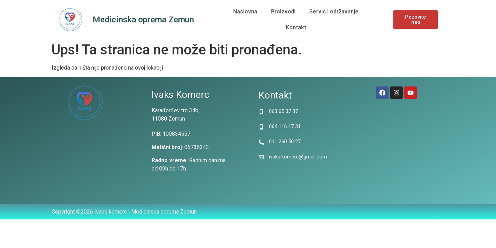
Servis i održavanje (334, 11)
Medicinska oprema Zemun (143, 19)
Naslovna (245, 11)
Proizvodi (283, 11)
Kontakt (296, 27)
